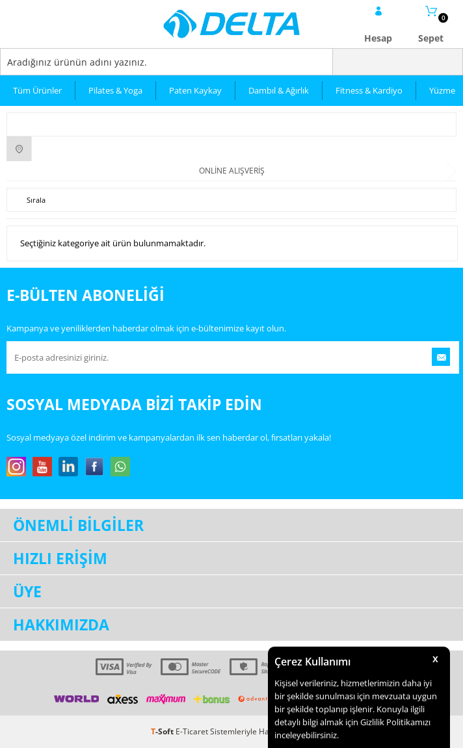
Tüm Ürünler (37, 90)
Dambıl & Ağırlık (278, 90)
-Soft (163, 731)
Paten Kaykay (195, 90)
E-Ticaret (192, 731)
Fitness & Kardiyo (369, 90)
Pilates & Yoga (115, 90)
